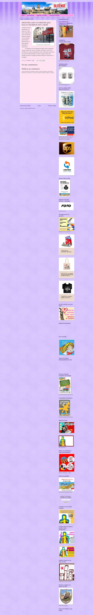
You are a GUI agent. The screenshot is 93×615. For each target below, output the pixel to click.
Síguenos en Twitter (42, 15)
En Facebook (30, 15)
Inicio (23, 15)
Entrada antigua (52, 105)
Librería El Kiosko (54, 15)
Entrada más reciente (25, 105)
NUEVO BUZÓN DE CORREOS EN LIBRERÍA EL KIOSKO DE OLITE (66, 23)
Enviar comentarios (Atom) (30, 108)
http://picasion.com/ (62, 211)
